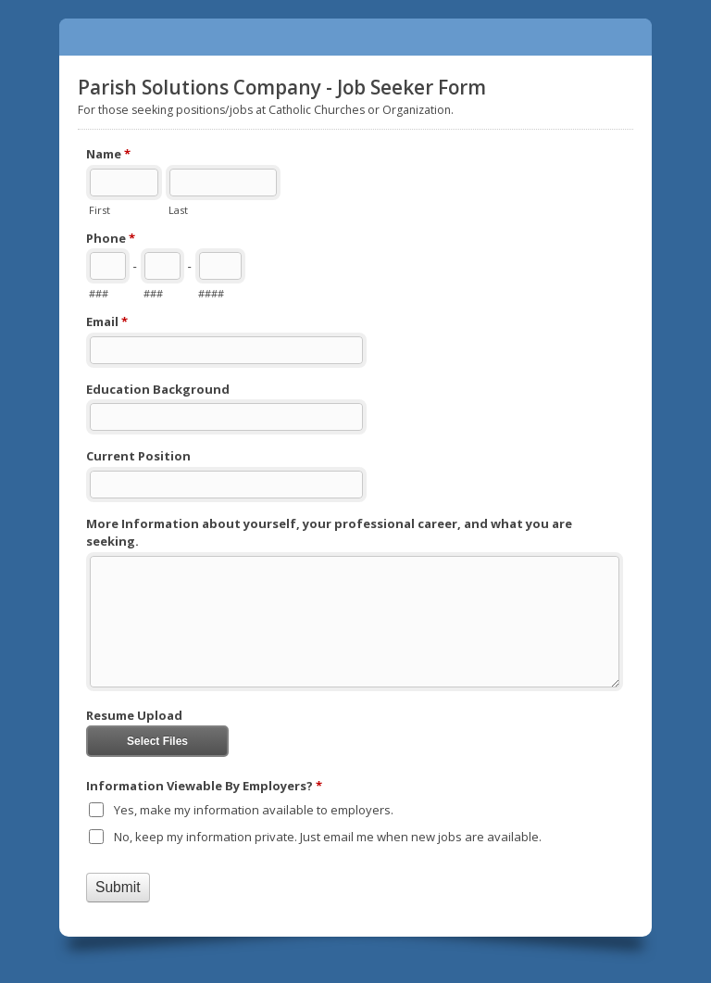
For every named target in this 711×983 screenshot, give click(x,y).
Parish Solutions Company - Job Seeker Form (355, 37)
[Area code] (108, 266)
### (98, 293)
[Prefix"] (162, 266)
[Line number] (220, 266)
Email (107, 323)
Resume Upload (134, 715)
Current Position (138, 455)
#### (211, 293)
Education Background (158, 389)
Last (178, 210)
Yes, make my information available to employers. (253, 809)
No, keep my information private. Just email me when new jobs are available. (328, 836)
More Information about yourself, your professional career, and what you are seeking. (329, 532)
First (99, 210)
